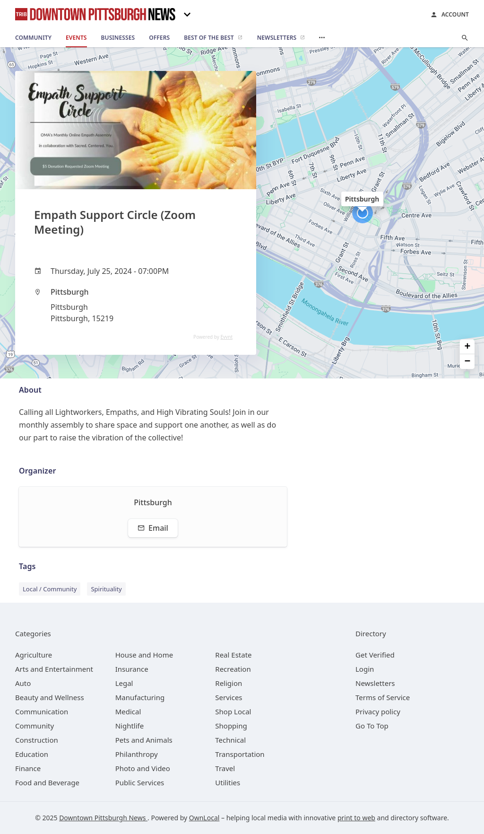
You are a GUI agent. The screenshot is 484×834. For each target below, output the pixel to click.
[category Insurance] (131, 669)
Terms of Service (382, 697)
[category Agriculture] (33, 654)
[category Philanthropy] (136, 754)
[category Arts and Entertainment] (54, 669)
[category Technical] (230, 740)
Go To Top (372, 725)
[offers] (159, 37)
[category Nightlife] (129, 725)
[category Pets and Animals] (144, 740)
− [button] (468, 362)
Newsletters (375, 683)
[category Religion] (228, 683)
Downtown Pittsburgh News (103, 817)
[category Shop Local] (233, 711)
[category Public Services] (139, 782)
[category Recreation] (233, 669)
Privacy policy (377, 711)
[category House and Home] (144, 654)
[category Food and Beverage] (47, 782)
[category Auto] (23, 683)
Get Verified (375, 654)
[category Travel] (225, 768)
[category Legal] (124, 683)
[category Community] (34, 725)
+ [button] (468, 346)
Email (153, 528)
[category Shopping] (231, 725)
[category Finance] (28, 768)
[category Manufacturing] (140, 697)
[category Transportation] (239, 754)
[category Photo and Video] (142, 768)
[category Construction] (36, 740)
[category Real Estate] (233, 654)
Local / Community (50, 589)
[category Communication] (41, 711)
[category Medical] (128, 711)
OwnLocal (204, 817)
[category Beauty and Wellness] (49, 697)
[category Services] (228, 697)
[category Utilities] (227, 782)
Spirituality (106, 589)
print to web (356, 817)
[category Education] (31, 754)
